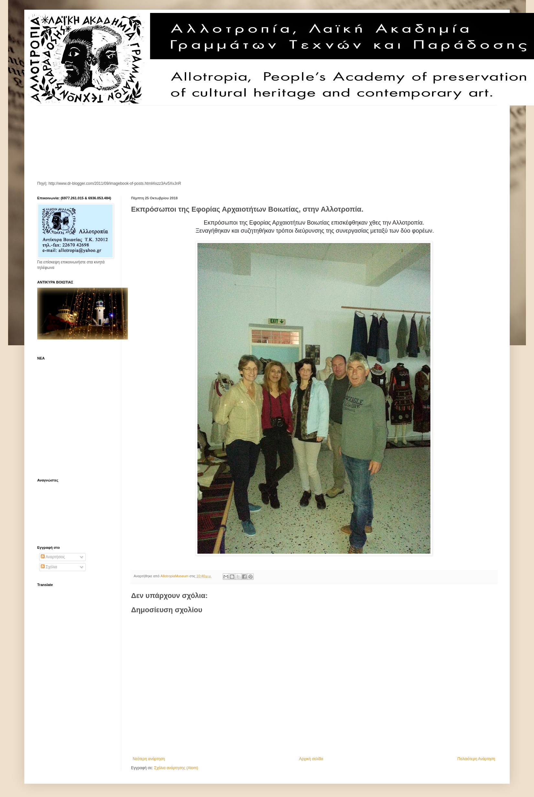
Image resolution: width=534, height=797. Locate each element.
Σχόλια (49, 567)
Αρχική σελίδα (311, 759)
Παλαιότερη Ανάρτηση (476, 759)
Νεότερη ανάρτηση (149, 759)
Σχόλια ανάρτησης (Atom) (176, 768)
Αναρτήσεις (53, 557)
